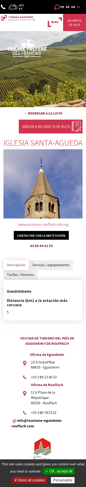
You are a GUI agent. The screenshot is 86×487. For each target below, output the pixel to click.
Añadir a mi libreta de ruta (46, 126)
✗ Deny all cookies (29, 480)
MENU (54, 22)
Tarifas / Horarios (20, 274)
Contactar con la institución (41, 235)
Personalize (62, 480)
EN (73, 7)
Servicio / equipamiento (51, 265)
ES (78, 7)
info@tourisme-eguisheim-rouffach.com (37, 423)
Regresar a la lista (45, 113)
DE (67, 7)
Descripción (16, 265)
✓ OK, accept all (58, 471)
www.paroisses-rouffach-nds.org (43, 224)
